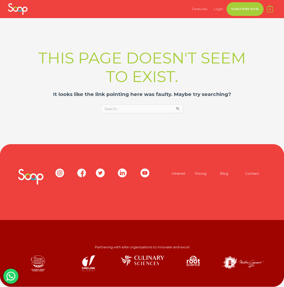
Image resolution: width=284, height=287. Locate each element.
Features (199, 9)
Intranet (178, 173)
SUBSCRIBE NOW (245, 9)
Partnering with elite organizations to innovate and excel (142, 247)
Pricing (200, 173)
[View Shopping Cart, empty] (270, 9)
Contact (252, 173)
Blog (224, 173)
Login (218, 9)
